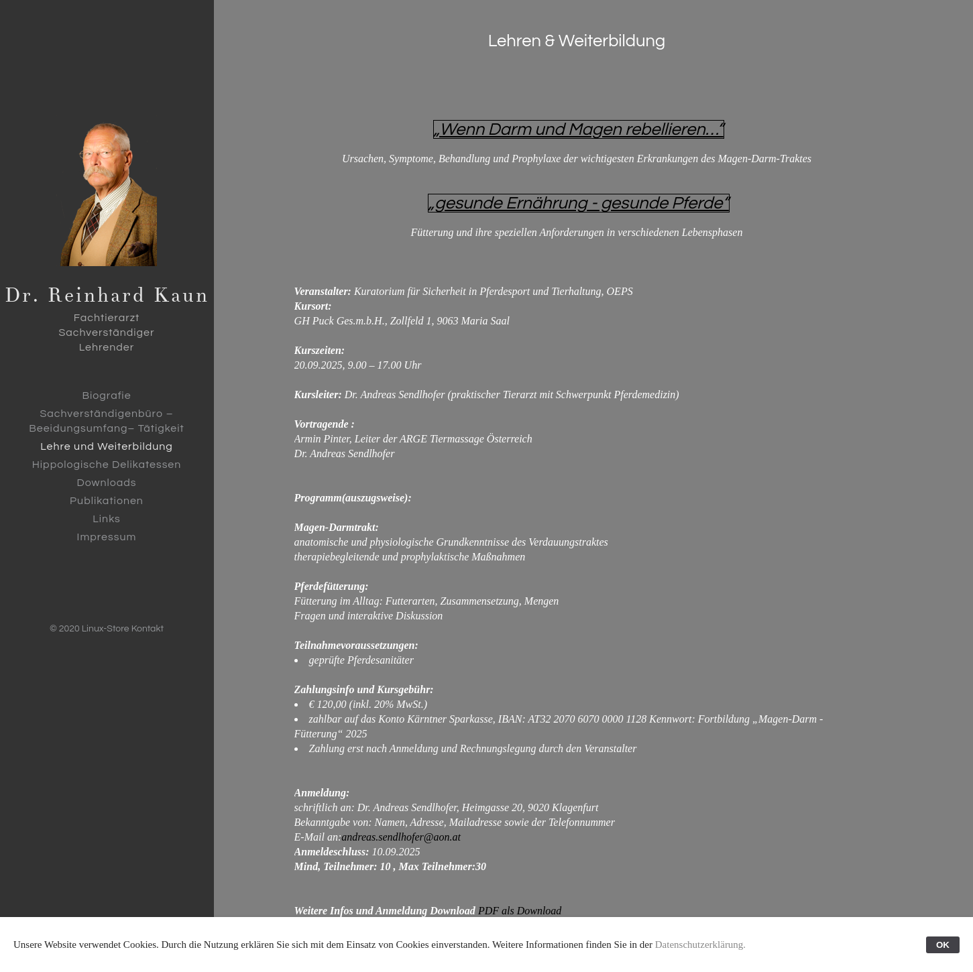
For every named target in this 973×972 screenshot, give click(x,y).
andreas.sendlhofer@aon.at (401, 837)
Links (106, 518)
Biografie (106, 395)
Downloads (106, 482)
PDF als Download (519, 910)
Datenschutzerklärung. (700, 944)
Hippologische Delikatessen (107, 464)
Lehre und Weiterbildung (106, 446)
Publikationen (107, 500)
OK (943, 945)
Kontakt (147, 628)
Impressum (107, 537)
